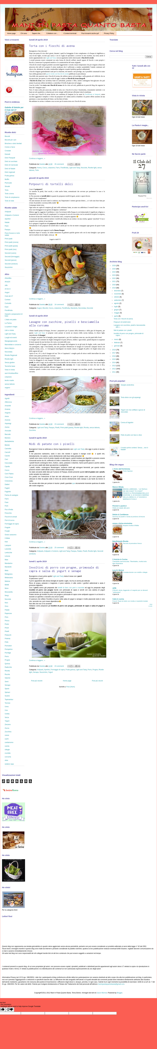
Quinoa (7, 664)
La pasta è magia (11, 327)
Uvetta (7, 714)
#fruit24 (7, 282)
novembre (118, 294)
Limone (7, 556)
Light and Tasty (51, 58)
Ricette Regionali (11, 355)
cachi (7, 739)
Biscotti (45, 308)
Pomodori (8, 646)
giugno (116, 310)
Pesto (7, 624)
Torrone (7, 703)
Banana (7, 438)
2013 (114, 366)
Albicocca (8, 402)
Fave (6, 502)
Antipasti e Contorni (51, 551)
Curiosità (8, 303)
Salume (7, 678)
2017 (114, 353)
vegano (7, 388)
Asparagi (8, 423)
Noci (6, 603)
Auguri (39, 308)
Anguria (7, 413)
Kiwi (6, 542)
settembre (118, 300)
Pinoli (7, 628)
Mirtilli (7, 585)
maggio (117, 313)
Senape (36, 672)
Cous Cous (9, 477)
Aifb (6, 285)
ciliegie (7, 750)
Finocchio (8, 513)
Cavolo (7, 456)
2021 (114, 281)
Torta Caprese (128, 471)
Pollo (6, 642)
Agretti (7, 398)
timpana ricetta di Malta (131, 525)
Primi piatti (8, 239)
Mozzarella (9, 592)
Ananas (7, 409)
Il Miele (7, 538)
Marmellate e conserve (13, 345)
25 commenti (59, 548)
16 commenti (59, 304)
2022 (114, 278)
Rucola (7, 674)
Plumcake (8, 183)
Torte (37, 170)
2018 (114, 350)
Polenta (7, 639)
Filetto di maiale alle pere (121, 508)
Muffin (7, 179)
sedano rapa (9, 764)
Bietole (7, 445)
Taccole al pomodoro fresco (132, 543)
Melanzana (9, 578)
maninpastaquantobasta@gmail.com (111, 984)
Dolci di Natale (10, 169)
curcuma (8, 757)
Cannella (8, 449)
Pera (6, 617)
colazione (51, 168)
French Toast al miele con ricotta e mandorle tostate (130, 601)
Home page (11, 33)
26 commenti (59, 164)
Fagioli (7, 488)
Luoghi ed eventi (11, 337)
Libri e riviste (9, 330)
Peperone (8, 613)
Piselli (57, 428)
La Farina (8, 323)
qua (73, 483)
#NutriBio (8, 278)
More (6, 588)
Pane (7, 226)
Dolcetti (7, 154)
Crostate (8, 151)
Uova (7, 707)
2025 (114, 269)
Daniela (42, 164)
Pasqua (51, 428)
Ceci (6, 459)
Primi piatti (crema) (11, 242)
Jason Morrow (102, 993)
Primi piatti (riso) (11, 249)
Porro (90, 670)
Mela (6, 570)
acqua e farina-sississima (122, 523)
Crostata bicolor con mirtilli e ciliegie (135, 572)
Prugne (95, 670)
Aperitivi (47, 670)
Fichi (6, 506)
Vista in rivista (10, 370)
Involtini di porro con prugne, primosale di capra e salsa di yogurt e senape (64, 569)
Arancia (7, 420)
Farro (58, 168)
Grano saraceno (10, 535)
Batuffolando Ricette (120, 541)
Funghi (7, 531)
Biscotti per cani (10, 140)
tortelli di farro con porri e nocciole (71, 588)
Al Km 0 (7, 289)
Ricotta (86, 428)
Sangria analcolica (127, 385)
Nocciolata (82, 308)
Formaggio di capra (58, 670)
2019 (114, 288)
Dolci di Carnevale (11, 165)
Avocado (8, 431)
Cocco (44, 168)
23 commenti (59, 424)
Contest (7, 300)
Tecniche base (10, 366)
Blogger (119, 993)
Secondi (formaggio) (12, 257)
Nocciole (84, 168)
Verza (7, 717)
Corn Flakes (9, 474)
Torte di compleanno (12, 197)
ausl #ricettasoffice (11, 373)
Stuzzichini (43, 672)
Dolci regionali (10, 172)
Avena (39, 168)
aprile (116, 316)
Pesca (7, 621)
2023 (114, 275)
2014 (114, 362)
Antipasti (40, 551)
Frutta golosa (70, 670)
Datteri (7, 484)
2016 (114, 356)
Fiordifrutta (64, 168)
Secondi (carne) (10, 253)
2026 (114, 266)
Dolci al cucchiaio (11, 161)
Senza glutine (10, 362)
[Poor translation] (10, 1009)
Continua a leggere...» (37, 158)
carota (7, 746)
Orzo (6, 606)
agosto (116, 303)
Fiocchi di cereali (11, 517)
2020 (114, 285)
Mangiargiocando (11, 341)
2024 (114, 272)
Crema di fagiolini (127, 422)
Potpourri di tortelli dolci (51, 184)
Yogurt (50, 672)
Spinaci (7, 692)
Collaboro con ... (52, 33)
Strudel (7, 186)
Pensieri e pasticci (119, 506)
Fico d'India (9, 510)
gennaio (117, 346)
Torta (6, 190)
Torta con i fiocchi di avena (52, 46)
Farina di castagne (11, 495)
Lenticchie (8, 553)
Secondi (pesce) (11, 260)
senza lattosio (94, 428)
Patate (79, 551)
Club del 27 (9, 296)
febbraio (117, 343)
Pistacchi (8, 635)
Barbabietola (9, 441)
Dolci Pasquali (10, 158)
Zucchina (32, 430)
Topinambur (9, 699)
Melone (7, 581)
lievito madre (9, 380)
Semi (6, 682)
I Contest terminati (69, 33)
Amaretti (8, 406)
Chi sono (24, 33)
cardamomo (9, 742)
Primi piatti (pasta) (66, 428)
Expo (6, 307)
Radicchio (8, 667)
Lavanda (8, 549)
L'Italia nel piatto (10, 320)
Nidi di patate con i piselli (52, 444)
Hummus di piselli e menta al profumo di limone (128, 516)
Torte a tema (9, 194)
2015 (114, 359)
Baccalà (8, 434)
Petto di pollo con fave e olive (131, 435)
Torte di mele (9, 201)
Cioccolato (8, 463)
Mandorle (74, 308)
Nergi (7, 595)
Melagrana (8, 574)
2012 (114, 369)
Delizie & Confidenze (120, 515)
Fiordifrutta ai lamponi (92, 94)
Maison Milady (118, 487)
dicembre (117, 291)
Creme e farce (10, 147)
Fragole (7, 527)
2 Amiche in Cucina (119, 559)
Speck (7, 689)
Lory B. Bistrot (118, 570)
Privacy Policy (109, 33)
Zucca (7, 728)
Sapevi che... (36, 33)
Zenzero (8, 724)
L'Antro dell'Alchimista (121, 469)
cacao (7, 735)
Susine (7, 696)
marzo (116, 339)
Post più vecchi (97, 681)
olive (6, 760)
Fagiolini (8, 492)
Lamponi (8, 545)
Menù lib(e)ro (9, 348)
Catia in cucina (118, 599)
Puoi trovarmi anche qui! (90, 33)
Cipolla (7, 466)
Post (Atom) (70, 687)
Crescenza (8, 481)
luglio (116, 307)
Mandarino (8, 563)
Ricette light (92, 168)
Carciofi (7, 452)
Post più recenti (36, 681)
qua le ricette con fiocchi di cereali (57, 74)
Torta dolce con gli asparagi (130, 397)
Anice (7, 416)
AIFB (114, 588)
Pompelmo (8, 649)
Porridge (8, 653)
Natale (7, 222)
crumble (8, 753)
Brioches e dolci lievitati (13, 143)
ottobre (117, 297)
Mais (6, 560)
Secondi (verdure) (11, 264)
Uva (6, 710)
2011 (114, 372)
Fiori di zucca (9, 520)
